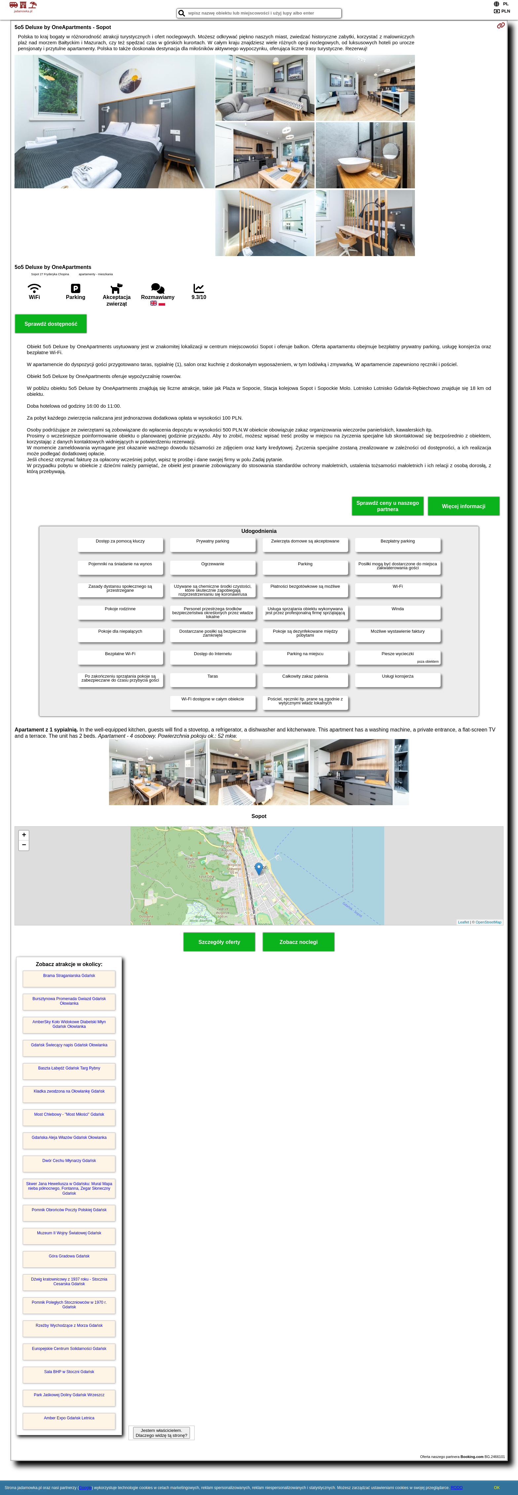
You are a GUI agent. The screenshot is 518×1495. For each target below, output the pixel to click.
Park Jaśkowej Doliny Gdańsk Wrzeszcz (69, 1395)
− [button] (24, 845)
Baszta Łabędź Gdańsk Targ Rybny (69, 1068)
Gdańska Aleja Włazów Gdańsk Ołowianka (69, 1137)
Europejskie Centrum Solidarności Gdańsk (69, 1348)
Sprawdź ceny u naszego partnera (387, 506)
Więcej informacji (463, 506)
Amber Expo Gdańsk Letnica (69, 1418)
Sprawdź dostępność (50, 324)
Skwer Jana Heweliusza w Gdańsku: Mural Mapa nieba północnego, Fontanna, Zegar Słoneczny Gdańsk (69, 1188)
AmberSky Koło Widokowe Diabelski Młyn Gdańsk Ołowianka (69, 1024)
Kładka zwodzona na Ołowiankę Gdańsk (69, 1091)
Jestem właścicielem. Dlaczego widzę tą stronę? (161, 1433)
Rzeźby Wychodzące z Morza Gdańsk (69, 1325)
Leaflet (463, 922)
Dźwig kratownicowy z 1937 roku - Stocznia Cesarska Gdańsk (69, 1281)
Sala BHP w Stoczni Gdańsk (69, 1371)
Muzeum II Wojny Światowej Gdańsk (69, 1233)
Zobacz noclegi (298, 942)
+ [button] (24, 836)
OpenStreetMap (488, 922)
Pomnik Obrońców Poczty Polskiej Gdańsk (69, 1210)
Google (85, 1487)
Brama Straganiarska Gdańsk (69, 975)
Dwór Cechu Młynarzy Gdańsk (69, 1160)
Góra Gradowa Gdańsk (69, 1256)
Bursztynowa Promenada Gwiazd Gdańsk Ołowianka (69, 1001)
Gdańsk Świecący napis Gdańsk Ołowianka (69, 1045)
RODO (457, 1487)
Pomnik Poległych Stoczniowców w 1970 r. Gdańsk (69, 1304)
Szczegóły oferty (219, 942)
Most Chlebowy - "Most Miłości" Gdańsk (69, 1114)
